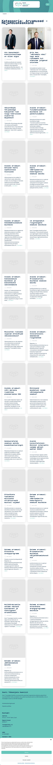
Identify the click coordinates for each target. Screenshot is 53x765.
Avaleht (5, 14)
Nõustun (26, 752)
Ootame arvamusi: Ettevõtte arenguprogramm (12, 551)
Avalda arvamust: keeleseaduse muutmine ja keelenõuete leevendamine (12, 281)
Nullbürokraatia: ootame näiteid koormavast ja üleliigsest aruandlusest (12, 608)
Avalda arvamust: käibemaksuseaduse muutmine (13, 223)
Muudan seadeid (26, 760)
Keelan (26, 756)
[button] (51, 739)
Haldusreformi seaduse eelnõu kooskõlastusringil (13, 443)
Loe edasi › (32, 76)
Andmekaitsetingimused (8, 703)
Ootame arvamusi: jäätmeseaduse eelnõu (12, 663)
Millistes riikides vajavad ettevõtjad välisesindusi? (13, 334)
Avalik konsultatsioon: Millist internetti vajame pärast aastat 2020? (39, 445)
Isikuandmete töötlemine (30, 763)
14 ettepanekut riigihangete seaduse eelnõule (38, 223)
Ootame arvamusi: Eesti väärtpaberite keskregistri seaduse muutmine (38, 498)
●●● (48, 4)
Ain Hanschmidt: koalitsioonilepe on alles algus (12, 54)
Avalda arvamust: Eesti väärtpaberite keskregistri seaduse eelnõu (38, 170)
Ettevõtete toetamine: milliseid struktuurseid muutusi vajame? (12, 498)
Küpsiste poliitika (21, 763)
